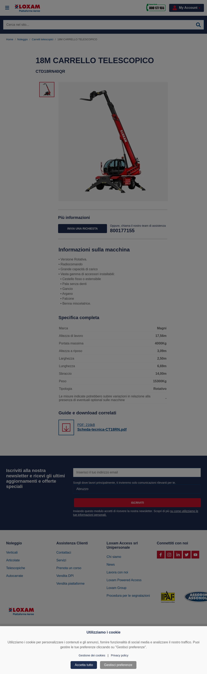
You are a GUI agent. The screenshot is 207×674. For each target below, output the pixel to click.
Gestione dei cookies (92, 655)
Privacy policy (119, 655)
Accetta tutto (84, 665)
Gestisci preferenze (118, 665)
